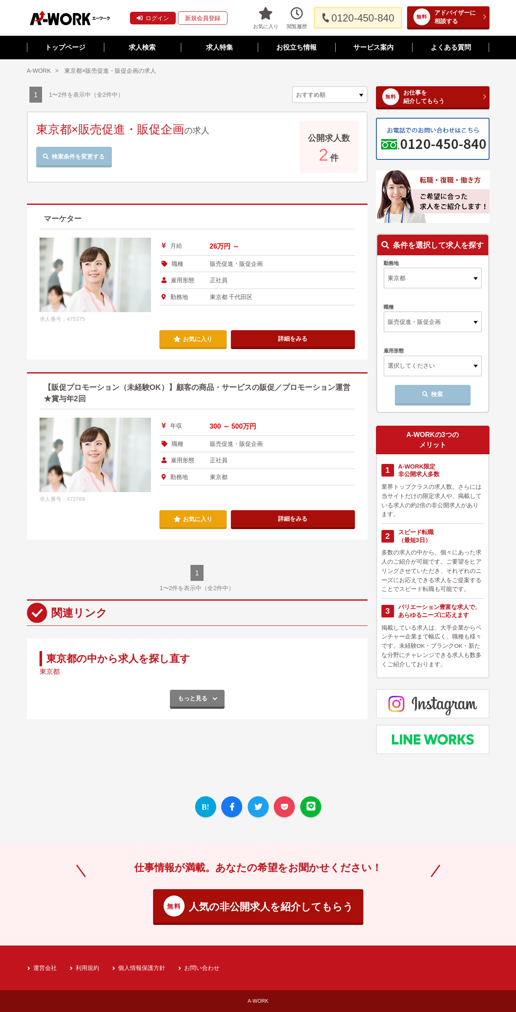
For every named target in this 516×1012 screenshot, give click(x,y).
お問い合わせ (202, 967)
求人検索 (142, 47)
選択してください (411, 365)
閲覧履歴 (297, 17)
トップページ (65, 47)
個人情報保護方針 (141, 967)
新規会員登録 (202, 18)
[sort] (330, 94)
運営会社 (45, 967)
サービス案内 (373, 47)
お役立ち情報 (296, 47)
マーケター (63, 219)
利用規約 (87, 967)
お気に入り (265, 17)
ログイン (153, 18)
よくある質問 (451, 47)
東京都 (50, 671)
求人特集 (219, 47)
